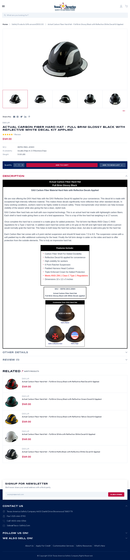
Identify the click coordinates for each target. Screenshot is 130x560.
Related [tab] (21, 371)
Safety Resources (84, 546)
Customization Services (63, 546)
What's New (99, 546)
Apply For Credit (43, 546)
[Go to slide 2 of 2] (123, 111)
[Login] (121, 6)
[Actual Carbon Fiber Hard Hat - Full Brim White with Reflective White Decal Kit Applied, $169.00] (11, 436)
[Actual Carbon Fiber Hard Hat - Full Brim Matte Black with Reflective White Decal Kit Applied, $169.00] (11, 454)
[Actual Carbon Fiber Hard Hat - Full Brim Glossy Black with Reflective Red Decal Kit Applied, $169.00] (11, 384)
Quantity (8, 165)
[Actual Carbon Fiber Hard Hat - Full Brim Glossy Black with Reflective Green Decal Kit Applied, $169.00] (11, 401)
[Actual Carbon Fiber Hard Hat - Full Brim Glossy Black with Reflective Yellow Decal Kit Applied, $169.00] (11, 419)
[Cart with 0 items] (126, 6)
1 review (17, 134)
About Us (29, 546)
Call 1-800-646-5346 (16, 521)
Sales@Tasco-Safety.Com (18, 525)
